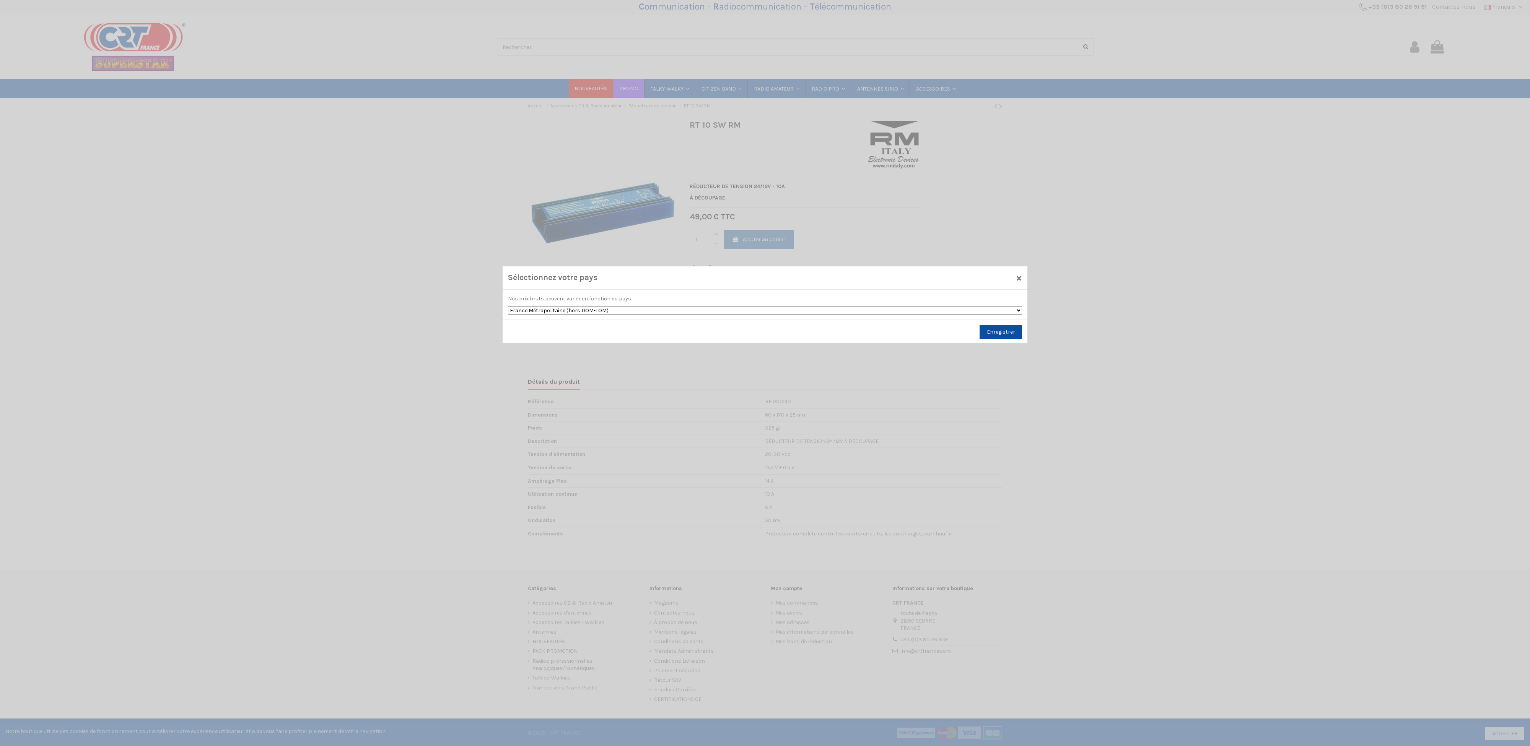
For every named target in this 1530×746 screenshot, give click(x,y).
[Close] (1019, 278)
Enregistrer (1001, 332)
